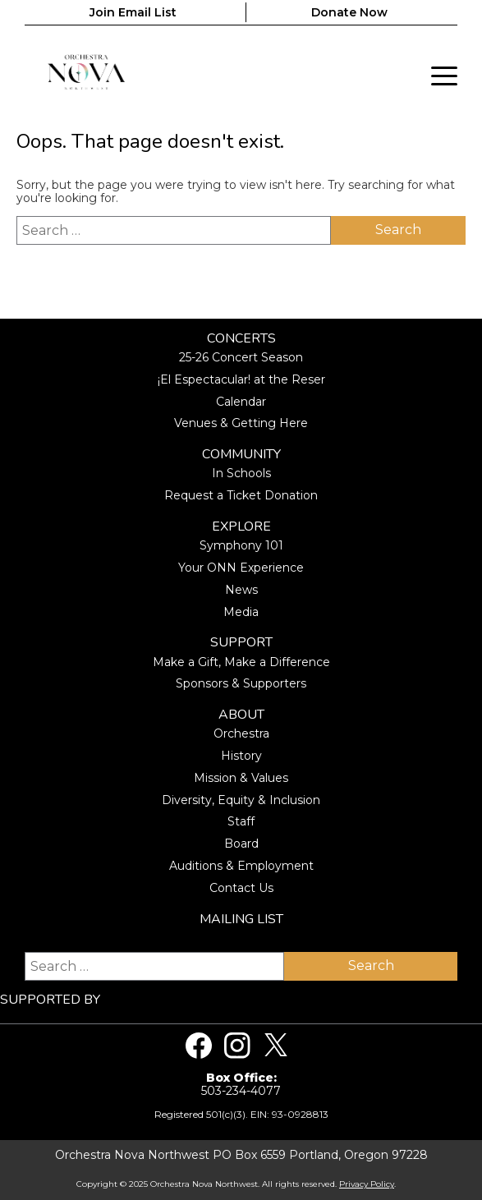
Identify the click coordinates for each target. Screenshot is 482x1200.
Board (241, 843)
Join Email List (133, 12)
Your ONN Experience (241, 567)
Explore (241, 527)
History (241, 755)
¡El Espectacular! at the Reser (241, 379)
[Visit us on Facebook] (199, 1045)
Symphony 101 (241, 545)
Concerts (241, 339)
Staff (241, 821)
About (241, 715)
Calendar (241, 401)
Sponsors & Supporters (241, 683)
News (241, 589)
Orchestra (241, 733)
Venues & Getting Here (241, 423)
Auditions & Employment (241, 865)
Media (241, 612)
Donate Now (349, 12)
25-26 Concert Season (241, 357)
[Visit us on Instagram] (237, 1045)
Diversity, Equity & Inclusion (241, 800)
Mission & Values (241, 777)
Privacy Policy (366, 1184)
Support (241, 643)
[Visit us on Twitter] (276, 1045)
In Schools (241, 473)
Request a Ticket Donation (241, 495)
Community (241, 454)
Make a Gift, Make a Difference (241, 662)
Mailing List (241, 919)
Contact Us (241, 887)
